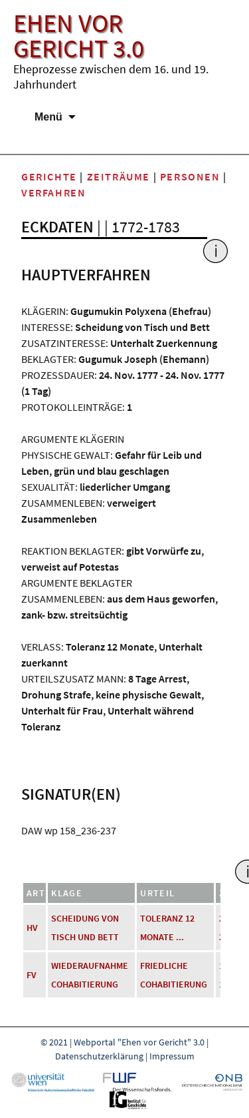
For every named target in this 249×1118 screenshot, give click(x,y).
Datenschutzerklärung (99, 1056)
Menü (48, 117)
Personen (190, 176)
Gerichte (49, 176)
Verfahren (53, 192)
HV (32, 928)
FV (32, 975)
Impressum (172, 1056)
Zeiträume (118, 176)
